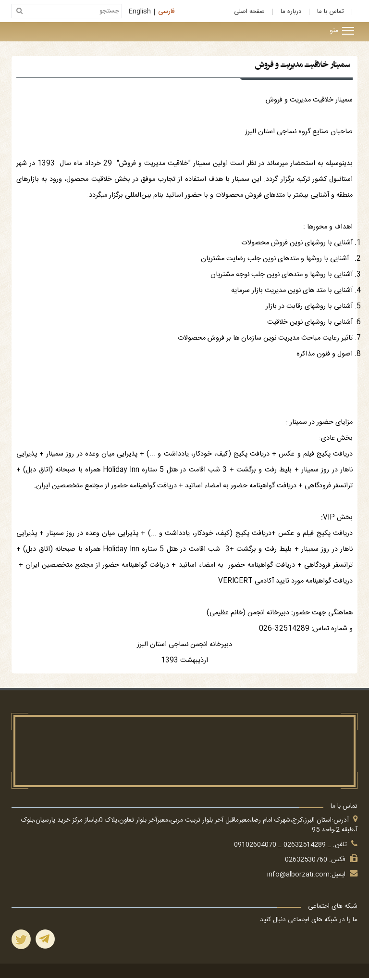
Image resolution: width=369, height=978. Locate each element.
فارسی (166, 12)
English (140, 12)
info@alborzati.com (298, 874)
